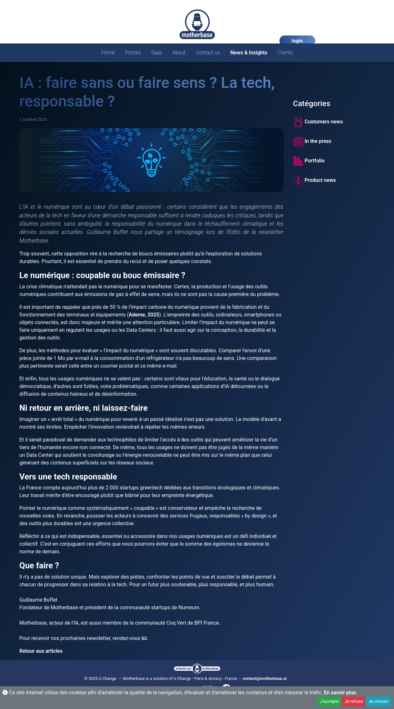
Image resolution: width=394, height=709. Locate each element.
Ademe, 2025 (144, 315)
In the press (312, 141)
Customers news (318, 122)
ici (144, 638)
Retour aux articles (41, 651)
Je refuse (353, 701)
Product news (314, 180)
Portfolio (309, 161)
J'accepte (329, 701)
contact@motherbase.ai (264, 678)
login (297, 41)
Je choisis (378, 701)
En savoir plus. (340, 693)
